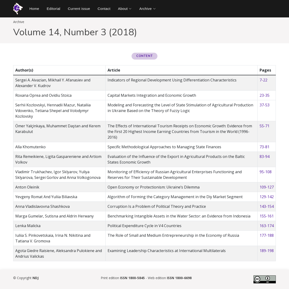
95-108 (266, 171)
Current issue (79, 9)
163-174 (267, 225)
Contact (104, 9)
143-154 (267, 206)
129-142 (267, 196)
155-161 (267, 216)
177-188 (267, 235)
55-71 (264, 125)
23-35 (264, 95)
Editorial (53, 9)
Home (34, 9)
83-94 (264, 156)
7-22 (263, 80)
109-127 (267, 187)
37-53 (264, 105)
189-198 (267, 250)
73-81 (264, 146)
